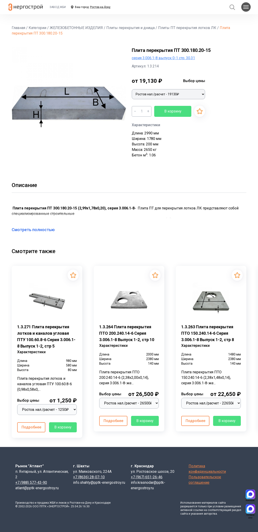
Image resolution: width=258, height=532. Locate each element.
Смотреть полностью (36, 229)
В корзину (172, 111)
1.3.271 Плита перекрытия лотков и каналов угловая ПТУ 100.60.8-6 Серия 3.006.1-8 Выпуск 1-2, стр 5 (46, 336)
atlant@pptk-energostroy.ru (37, 488)
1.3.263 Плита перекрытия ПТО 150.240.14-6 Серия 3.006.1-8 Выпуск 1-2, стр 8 (207, 333)
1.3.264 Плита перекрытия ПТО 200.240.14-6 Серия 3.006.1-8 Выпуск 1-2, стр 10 (126, 333)
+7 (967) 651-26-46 (146, 477)
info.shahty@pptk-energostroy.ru (99, 482)
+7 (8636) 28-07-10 (89, 477)
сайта (222, 502)
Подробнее (31, 427)
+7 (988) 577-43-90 (31, 482)
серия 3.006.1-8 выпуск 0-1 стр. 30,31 (163, 58)
